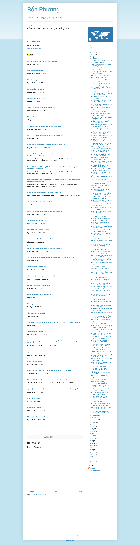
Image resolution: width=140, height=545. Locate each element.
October (94, 417)
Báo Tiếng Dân (33, 42)
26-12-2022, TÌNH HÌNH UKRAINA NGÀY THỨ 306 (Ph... (100, 386)
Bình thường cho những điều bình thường (40, 202)
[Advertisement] (70, 514)
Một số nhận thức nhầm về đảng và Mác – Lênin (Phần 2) (44, 211)
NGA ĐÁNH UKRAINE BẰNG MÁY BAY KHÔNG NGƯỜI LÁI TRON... (101, 125)
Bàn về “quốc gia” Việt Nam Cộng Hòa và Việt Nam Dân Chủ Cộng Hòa (49, 370)
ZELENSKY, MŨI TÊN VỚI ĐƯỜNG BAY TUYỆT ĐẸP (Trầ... (101, 118)
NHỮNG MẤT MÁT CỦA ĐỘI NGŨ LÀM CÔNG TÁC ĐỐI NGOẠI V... (101, 162)
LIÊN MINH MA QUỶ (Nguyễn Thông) (101, 75)
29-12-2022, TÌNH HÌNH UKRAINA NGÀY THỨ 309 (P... (100, 186)
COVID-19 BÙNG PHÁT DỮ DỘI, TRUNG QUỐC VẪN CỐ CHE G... (101, 147)
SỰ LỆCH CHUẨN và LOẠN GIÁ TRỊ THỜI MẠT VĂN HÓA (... (101, 245)
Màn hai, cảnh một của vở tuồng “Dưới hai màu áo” (43, 61)
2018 (91, 447)
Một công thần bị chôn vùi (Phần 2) (38, 417)
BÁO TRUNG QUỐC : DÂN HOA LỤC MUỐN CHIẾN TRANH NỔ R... (101, 334)
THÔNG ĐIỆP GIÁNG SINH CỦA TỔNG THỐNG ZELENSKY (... (101, 400)
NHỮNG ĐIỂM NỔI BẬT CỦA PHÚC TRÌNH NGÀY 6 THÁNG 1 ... (100, 234)
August (94, 422)
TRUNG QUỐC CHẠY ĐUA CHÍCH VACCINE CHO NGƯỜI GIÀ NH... (100, 345)
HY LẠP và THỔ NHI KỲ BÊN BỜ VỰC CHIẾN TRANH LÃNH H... (101, 140)
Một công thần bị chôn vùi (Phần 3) (38, 229)
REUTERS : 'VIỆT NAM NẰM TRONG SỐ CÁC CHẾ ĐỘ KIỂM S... (101, 169)
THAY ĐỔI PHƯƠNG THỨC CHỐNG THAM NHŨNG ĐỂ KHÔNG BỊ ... (101, 317)
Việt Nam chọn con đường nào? (37, 98)
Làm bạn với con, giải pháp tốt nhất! (38, 285)
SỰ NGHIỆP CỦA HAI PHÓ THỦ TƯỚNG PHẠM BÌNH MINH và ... (100, 369)
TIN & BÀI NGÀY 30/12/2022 (98, 111)
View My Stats (70, 540)
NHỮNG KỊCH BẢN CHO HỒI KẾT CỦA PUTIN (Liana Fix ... (101, 208)
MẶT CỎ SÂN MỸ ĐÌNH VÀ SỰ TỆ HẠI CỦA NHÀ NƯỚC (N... (101, 363)
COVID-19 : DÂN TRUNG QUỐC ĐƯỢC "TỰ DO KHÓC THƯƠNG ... (101, 284)
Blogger (77, 535)
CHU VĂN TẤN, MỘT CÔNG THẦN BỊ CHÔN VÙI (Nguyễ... (101, 259)
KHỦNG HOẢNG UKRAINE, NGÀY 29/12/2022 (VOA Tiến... (100, 190)
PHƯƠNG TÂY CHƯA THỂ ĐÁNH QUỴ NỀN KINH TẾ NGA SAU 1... (101, 404)
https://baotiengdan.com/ (34, 48)
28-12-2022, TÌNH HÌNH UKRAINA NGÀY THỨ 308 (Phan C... (100, 269)
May (93, 429)
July (93, 424)
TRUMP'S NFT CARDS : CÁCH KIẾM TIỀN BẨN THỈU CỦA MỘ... (101, 348)
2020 (91, 443)
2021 (91, 441)
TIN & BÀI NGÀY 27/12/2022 (98, 323)
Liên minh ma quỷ (32, 80)
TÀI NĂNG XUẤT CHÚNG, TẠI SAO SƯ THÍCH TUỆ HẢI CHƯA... (101, 94)
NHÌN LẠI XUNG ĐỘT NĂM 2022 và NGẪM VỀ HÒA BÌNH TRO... (100, 219)
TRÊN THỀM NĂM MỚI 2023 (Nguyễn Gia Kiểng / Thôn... (101, 65)
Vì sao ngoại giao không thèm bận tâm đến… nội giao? (44, 126)
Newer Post (31, 491)
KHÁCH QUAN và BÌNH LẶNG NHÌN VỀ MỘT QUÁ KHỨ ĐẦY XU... (101, 295)
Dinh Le (35, 437)
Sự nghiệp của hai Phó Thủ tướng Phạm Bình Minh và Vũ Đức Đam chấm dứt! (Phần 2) (53, 322)
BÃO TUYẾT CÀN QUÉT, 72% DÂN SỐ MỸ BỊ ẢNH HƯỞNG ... (101, 356)
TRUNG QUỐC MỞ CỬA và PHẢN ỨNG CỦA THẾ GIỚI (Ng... (101, 72)
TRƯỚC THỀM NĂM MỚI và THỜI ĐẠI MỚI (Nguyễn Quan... (101, 61)
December (94, 58)
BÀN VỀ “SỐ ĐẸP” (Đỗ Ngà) (98, 77)
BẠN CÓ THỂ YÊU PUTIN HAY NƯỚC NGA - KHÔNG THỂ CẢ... (101, 212)
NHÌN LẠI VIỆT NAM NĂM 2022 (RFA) (101, 91)
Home (55, 491)
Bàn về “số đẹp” (32, 117)
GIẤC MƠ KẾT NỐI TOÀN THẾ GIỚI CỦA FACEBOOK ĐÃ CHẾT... (100, 276)
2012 (91, 461)
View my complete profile (94, 470)
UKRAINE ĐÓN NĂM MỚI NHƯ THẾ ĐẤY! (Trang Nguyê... (100, 114)
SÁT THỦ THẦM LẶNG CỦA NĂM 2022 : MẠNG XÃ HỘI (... (102, 129)
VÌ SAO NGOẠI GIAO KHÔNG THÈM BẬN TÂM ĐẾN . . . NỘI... (101, 101)
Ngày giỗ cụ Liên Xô (33, 398)
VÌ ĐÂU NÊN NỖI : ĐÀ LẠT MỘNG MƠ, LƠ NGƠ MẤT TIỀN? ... (101, 287)
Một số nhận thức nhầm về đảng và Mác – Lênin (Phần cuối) (45, 135)
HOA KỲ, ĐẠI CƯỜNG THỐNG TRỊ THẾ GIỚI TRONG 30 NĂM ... (101, 273)
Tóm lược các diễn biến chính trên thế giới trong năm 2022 (45, 239)
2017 (91, 450)
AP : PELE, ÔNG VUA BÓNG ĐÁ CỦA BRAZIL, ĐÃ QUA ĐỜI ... (101, 197)
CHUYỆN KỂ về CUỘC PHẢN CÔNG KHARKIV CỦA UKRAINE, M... (101, 193)
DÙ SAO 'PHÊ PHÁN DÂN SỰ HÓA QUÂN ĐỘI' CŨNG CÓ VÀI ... (100, 248)
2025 (91, 50)
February (94, 435)
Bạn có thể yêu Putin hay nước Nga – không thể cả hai (44, 192)
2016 (91, 452)
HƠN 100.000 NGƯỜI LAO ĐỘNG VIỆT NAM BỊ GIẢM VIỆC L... (101, 359)
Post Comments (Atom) (40, 494)
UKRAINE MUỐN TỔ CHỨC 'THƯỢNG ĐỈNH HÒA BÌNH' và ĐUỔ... (101, 215)
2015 (91, 454)
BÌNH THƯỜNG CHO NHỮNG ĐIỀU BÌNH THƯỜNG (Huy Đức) (100, 252)
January (94, 438)
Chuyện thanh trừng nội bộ (35, 70)
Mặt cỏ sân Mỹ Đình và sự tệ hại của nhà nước (41, 276)
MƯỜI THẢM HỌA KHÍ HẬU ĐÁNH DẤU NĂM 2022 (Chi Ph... (101, 226)
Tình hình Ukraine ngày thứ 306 (37, 331)
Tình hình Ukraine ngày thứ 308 (37, 220)
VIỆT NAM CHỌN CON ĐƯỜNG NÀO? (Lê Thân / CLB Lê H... (101, 80)
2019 (91, 445)
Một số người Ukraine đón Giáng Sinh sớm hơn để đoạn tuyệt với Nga (48, 379)
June (93, 426)
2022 (91, 57)
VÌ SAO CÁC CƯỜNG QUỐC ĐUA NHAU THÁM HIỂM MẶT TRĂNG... (101, 411)
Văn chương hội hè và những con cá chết (40, 294)
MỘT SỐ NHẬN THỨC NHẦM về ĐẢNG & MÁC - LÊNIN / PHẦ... (101, 256)
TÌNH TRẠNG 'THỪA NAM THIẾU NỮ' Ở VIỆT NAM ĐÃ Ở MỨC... (101, 291)
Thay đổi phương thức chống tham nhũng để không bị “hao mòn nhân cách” (50, 257)
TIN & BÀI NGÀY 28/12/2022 (98, 266)
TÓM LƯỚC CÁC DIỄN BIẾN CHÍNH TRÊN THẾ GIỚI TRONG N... (101, 230)
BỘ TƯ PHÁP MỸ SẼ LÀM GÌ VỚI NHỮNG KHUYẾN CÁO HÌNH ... (100, 280)
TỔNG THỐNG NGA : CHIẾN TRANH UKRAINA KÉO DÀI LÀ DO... (101, 397)
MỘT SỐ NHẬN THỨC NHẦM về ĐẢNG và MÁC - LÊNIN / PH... (101, 313)
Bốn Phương (43, 9)
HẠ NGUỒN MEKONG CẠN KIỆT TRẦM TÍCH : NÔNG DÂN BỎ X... (101, 306)
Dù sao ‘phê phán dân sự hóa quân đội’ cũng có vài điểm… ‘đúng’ (47, 144)
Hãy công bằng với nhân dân (36, 89)
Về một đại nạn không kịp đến (36, 313)
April (93, 431)
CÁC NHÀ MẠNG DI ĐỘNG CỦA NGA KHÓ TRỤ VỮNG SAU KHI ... (101, 408)
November (94, 415)
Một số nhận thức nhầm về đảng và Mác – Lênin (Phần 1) (44, 248)
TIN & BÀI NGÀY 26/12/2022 (98, 379)
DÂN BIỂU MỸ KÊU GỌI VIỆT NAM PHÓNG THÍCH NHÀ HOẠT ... (100, 166)
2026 (91, 47)
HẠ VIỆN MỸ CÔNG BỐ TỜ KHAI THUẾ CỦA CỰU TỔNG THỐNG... (101, 154)
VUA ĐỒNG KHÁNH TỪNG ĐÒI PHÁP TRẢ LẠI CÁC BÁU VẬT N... (101, 298)
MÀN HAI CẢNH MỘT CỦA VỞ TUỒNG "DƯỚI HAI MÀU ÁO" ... (101, 68)
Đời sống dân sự (32, 304)
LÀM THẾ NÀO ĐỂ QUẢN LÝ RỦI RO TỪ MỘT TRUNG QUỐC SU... (101, 382)
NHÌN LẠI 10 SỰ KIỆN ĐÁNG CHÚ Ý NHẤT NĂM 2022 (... (101, 223)
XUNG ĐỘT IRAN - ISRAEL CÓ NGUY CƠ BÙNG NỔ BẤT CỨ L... (101, 136)
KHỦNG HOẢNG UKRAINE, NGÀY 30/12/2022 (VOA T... (100, 121)
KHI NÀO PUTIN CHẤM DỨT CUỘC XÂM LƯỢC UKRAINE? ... (100, 393)
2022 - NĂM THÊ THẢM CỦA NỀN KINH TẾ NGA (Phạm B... (101, 330)
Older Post (79, 491)
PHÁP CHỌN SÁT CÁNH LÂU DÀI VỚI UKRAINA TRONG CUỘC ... (101, 201)
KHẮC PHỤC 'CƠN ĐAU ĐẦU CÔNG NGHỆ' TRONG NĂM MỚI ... (101, 133)
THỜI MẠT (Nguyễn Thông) (98, 366)
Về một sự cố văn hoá (34, 407)
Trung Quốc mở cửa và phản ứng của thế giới (41, 107)
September (95, 420)
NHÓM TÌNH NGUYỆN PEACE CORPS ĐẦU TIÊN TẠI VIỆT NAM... (101, 173)
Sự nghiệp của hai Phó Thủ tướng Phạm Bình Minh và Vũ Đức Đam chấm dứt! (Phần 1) (53, 389)
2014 (91, 456)
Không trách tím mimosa (34, 361)
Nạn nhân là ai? (32, 352)
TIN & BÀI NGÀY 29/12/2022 (98, 180)
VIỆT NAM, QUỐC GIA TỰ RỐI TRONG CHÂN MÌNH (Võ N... (101, 302)
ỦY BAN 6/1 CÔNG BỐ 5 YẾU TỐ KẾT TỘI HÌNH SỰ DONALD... (101, 182)
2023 (91, 54)
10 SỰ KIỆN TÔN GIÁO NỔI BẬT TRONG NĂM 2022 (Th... (100, 158)
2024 (91, 52)
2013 (91, 459)
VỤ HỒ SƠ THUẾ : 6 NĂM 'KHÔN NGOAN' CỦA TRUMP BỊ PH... (100, 151)
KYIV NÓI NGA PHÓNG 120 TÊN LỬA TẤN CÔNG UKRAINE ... (101, 204)
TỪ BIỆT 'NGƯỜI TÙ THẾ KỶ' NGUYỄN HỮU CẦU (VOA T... (101, 309)
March (93, 433)
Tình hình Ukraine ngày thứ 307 (37, 266)
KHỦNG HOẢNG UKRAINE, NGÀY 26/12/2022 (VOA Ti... (100, 389)
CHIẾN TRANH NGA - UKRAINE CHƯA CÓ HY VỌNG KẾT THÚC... (101, 337)
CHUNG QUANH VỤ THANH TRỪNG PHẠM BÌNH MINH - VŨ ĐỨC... (101, 144)
